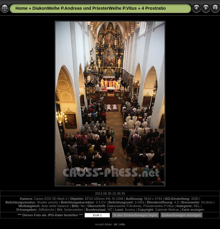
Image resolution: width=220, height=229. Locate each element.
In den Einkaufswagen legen (135, 215)
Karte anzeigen (193, 209)
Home (21, 8)
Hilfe (122, 224)
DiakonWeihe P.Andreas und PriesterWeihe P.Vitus (84, 8)
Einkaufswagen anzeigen (181, 215)
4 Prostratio (154, 8)
